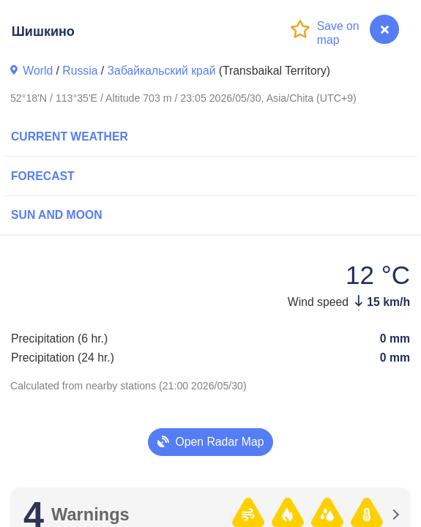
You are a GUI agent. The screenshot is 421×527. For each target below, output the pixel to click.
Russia (79, 70)
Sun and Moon (57, 215)
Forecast (43, 176)
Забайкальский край (162, 70)
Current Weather (69, 136)
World (38, 70)
